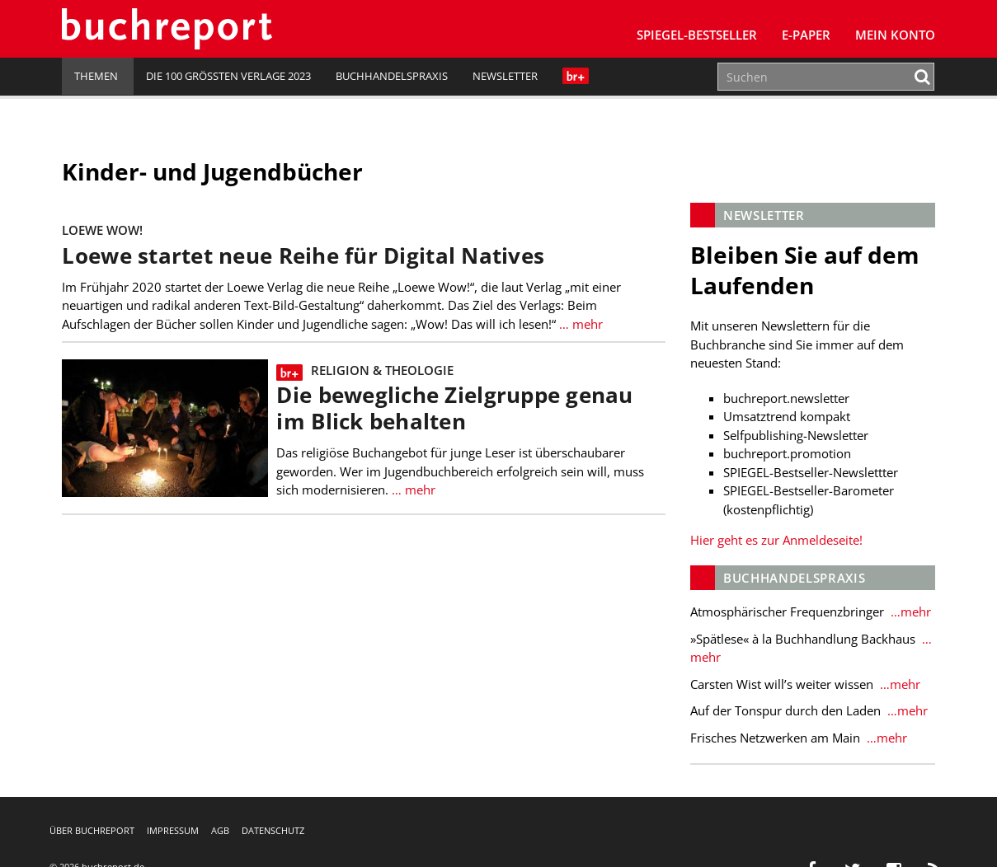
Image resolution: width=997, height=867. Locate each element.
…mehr (909, 611)
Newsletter (505, 75)
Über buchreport (91, 830)
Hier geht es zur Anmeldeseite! (776, 540)
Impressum (173, 830)
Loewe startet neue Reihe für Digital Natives (303, 255)
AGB (220, 830)
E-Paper (806, 34)
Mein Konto (895, 34)
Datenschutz (273, 830)
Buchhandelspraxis (392, 75)
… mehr (579, 324)
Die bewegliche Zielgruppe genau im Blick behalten (454, 408)
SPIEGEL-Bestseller (697, 34)
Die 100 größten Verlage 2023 (228, 75)
